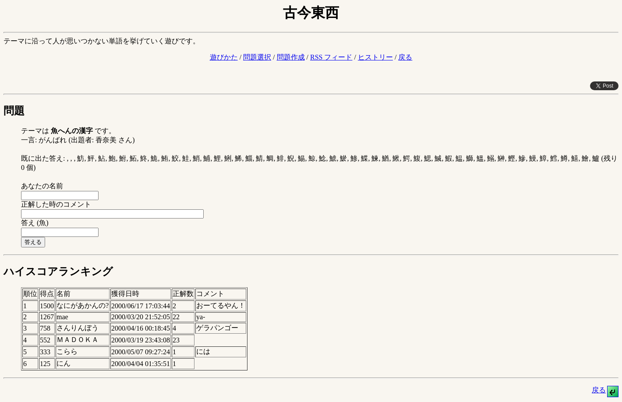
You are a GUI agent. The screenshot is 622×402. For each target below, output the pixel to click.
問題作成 (291, 57)
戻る (405, 57)
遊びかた (224, 57)
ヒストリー (375, 57)
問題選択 (257, 57)
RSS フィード (331, 57)
